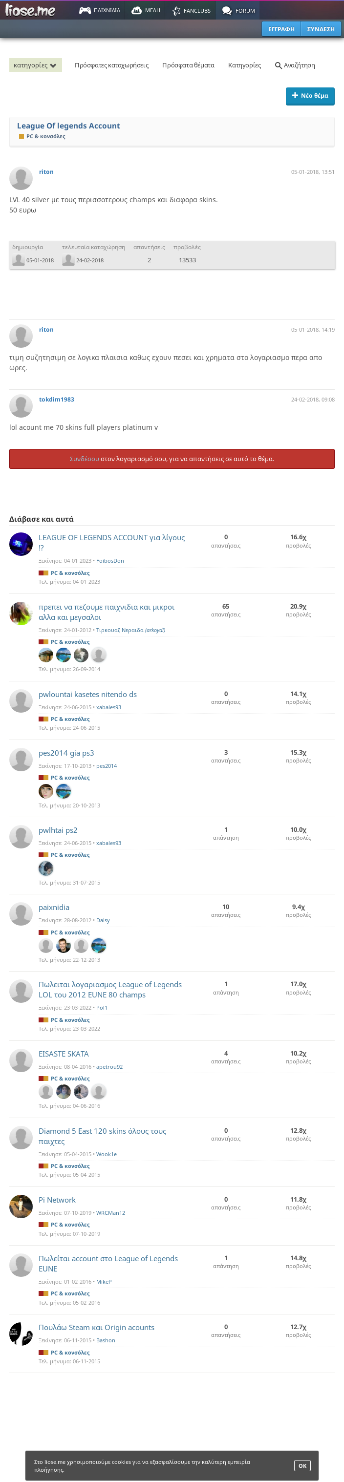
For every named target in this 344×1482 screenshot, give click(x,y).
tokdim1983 (56, 399)
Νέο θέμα (310, 95)
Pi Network (57, 1200)
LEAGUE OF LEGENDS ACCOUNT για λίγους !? (112, 542)
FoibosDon (110, 560)
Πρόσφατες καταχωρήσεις (111, 65)
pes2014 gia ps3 (66, 753)
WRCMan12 (110, 1212)
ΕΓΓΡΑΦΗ (281, 29)
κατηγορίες (37, 65)
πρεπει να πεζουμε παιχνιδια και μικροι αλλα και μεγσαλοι (106, 612)
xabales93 (108, 707)
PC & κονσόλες (42, 136)
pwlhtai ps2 (58, 830)
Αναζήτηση (295, 65)
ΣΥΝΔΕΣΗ (321, 29)
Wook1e (106, 1154)
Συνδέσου (84, 458)
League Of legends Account (68, 126)
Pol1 (102, 1007)
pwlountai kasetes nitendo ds (88, 694)
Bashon (105, 1340)
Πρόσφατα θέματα (188, 65)
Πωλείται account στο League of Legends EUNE (108, 1263)
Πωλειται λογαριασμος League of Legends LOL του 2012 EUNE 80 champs (110, 989)
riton (46, 172)
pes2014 (106, 765)
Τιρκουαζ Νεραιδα (130, 630)
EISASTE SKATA (64, 1054)
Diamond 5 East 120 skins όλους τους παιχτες (102, 1136)
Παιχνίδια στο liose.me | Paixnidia (32, 10)
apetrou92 (109, 1066)
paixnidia (54, 907)
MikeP (104, 1281)
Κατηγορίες (244, 65)
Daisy (103, 920)
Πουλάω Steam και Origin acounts (96, 1327)
